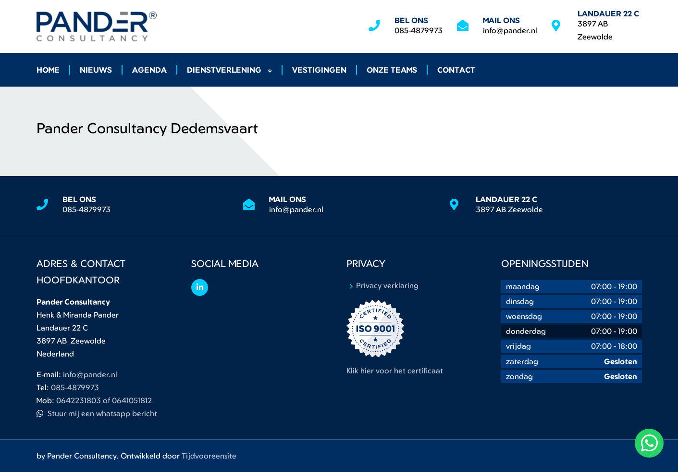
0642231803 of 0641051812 (104, 400)
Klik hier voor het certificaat (394, 370)
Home (48, 70)
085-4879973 (418, 30)
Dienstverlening (229, 70)
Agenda (149, 70)
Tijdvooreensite (209, 455)
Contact (456, 70)
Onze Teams (392, 70)
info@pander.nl (510, 30)
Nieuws (96, 70)
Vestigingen (319, 70)
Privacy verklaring (387, 285)
